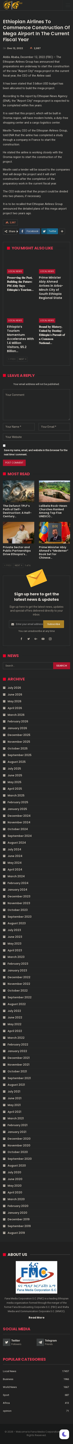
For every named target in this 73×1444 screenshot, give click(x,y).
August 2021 (16, 1085)
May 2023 (14, 944)
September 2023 (20, 917)
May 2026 (14, 701)
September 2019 (19, 1226)
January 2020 (17, 1213)
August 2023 (17, 923)
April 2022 (15, 1031)
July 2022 (14, 1011)
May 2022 (14, 1024)
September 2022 (20, 997)
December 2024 (19, 816)
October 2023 (18, 910)
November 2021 (18, 1065)
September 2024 (20, 836)
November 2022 (19, 984)
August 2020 (17, 1165)
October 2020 (18, 1152)
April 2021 (14, 1112)
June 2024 (15, 856)
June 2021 (14, 1098)
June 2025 (15, 775)
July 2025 (14, 769)
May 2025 (14, 782)
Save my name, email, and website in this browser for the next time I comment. (35, 452)
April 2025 (15, 789)
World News (10, 1387)
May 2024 (15, 863)
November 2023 (19, 903)
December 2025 (19, 735)
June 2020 (15, 1179)
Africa (6, 1402)
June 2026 (15, 694)
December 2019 (19, 1219)
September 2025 (20, 755)
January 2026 (17, 728)
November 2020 (19, 1145)
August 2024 (17, 843)
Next (22, 359)
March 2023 (16, 957)
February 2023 (18, 964)
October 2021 (17, 1071)
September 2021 (19, 1078)
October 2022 (18, 991)
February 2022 (18, 1044)
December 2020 (19, 1139)
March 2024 (16, 876)
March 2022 (16, 1038)
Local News (15, 271)
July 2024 (14, 849)
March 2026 (16, 715)
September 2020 (20, 1159)
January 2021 (17, 1132)
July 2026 (14, 688)
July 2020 (14, 1172)
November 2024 (19, 822)
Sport (6, 1395)
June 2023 (15, 937)
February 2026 (18, 721)
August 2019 (16, 1233)
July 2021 (14, 1091)
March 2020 (16, 1199)
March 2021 (16, 1118)
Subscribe (53, 624)
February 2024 (18, 883)
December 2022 (19, 977)
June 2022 (15, 1017)
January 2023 (17, 970)
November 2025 (19, 742)
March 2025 (16, 795)
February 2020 (18, 1206)
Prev (12, 359)
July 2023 (14, 930)
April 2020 (15, 1192)
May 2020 (15, 1186)
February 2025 (18, 802)
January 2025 (17, 809)
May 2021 (14, 1105)
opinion (7, 1410)
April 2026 (15, 708)
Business (8, 1379)
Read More (37, 1317)
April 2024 (15, 869)
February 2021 (17, 1125)
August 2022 (17, 1004)
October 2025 (18, 748)
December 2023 (19, 896)
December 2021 (19, 1058)
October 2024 (18, 829)
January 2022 (17, 1051)
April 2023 (15, 950)
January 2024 (17, 890)
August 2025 (17, 762)
